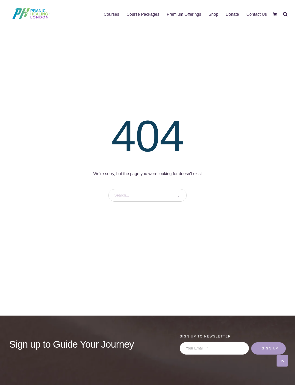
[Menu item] (111, 14)
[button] (282, 361)
